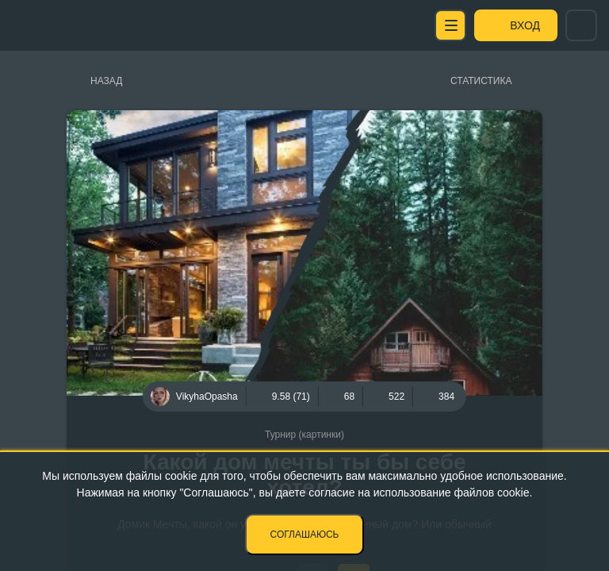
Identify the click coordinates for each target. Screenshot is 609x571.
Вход (525, 25)
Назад (106, 80)
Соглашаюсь (304, 534)
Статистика (480, 80)
